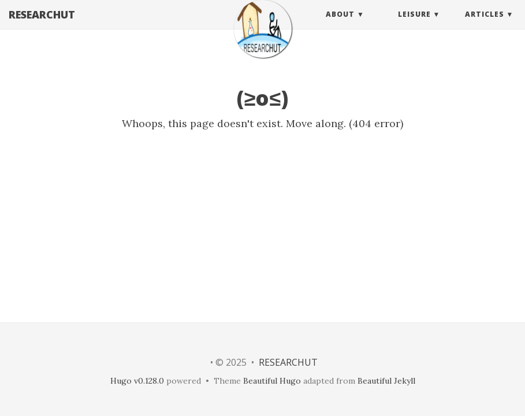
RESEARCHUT (42, 26)
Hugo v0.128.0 (137, 381)
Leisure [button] (414, 26)
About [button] (340, 26)
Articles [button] (484, 26)
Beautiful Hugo (272, 381)
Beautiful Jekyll (386, 381)
